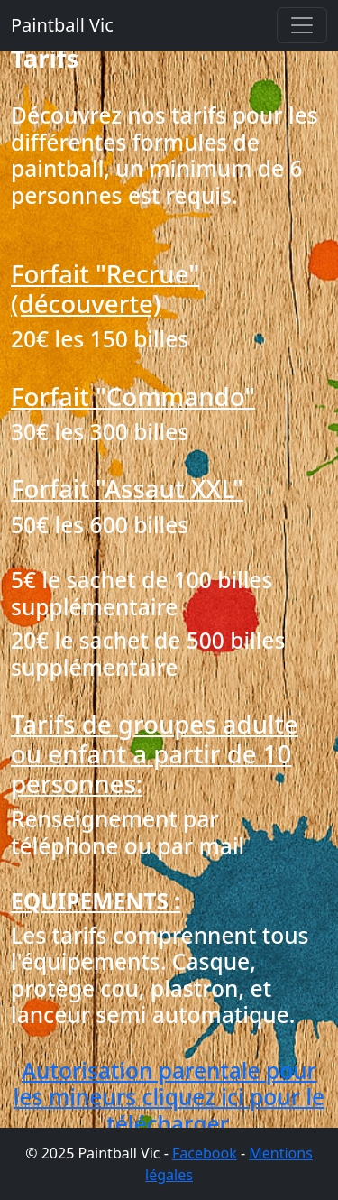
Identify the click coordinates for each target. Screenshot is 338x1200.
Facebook (204, 1153)
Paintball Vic (62, 25)
